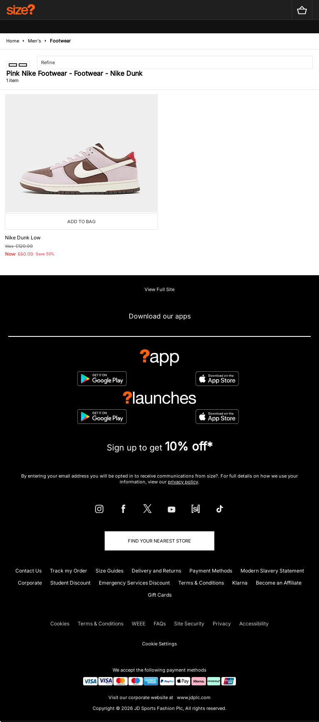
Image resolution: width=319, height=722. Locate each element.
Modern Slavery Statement (272, 571)
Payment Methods (210, 571)
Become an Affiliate (279, 583)
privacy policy (183, 482)
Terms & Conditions (201, 583)
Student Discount (70, 583)
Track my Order (68, 571)
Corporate (30, 583)
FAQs (160, 623)
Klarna (240, 583)
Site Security (189, 623)
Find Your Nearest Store (159, 541)
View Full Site (159, 289)
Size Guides (109, 571)
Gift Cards (160, 595)
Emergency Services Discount (134, 583)
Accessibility (254, 623)
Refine (48, 62)
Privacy (222, 623)
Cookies (59, 623)
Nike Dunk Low (23, 237)
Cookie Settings (159, 644)
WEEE (138, 623)
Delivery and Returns (156, 571)
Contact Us (28, 571)
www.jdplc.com (193, 697)
